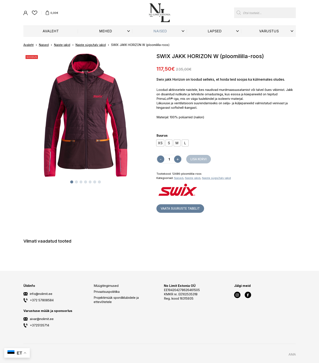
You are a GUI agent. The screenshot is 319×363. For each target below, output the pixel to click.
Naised (160, 31)
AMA (292, 354)
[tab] (71, 181)
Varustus (269, 31)
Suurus (162, 135)
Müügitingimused (106, 286)
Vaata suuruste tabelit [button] (180, 208)
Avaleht (51, 31)
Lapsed (215, 31)
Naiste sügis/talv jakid (91, 45)
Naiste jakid (62, 45)
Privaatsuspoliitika (107, 292)
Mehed (105, 31)
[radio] (160, 143)
